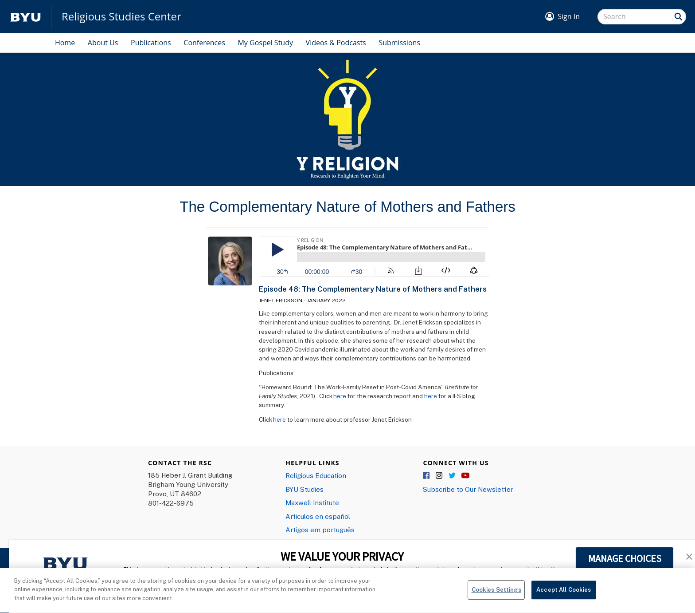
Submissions (399, 42)
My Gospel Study (265, 42)
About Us (103, 42)
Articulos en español (317, 516)
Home (65, 42)
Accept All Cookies (563, 594)
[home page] (25, 17)
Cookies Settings (496, 594)
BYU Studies (304, 489)
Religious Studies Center (121, 16)
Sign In (569, 16)
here (339, 395)
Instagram (440, 475)
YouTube (465, 475)
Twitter (453, 475)
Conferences (204, 42)
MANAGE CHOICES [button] (624, 558)
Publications (151, 42)
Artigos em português (320, 530)
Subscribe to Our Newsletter (468, 489)
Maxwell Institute (312, 502)
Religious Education (315, 475)
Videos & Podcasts (336, 42)
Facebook (427, 475)
